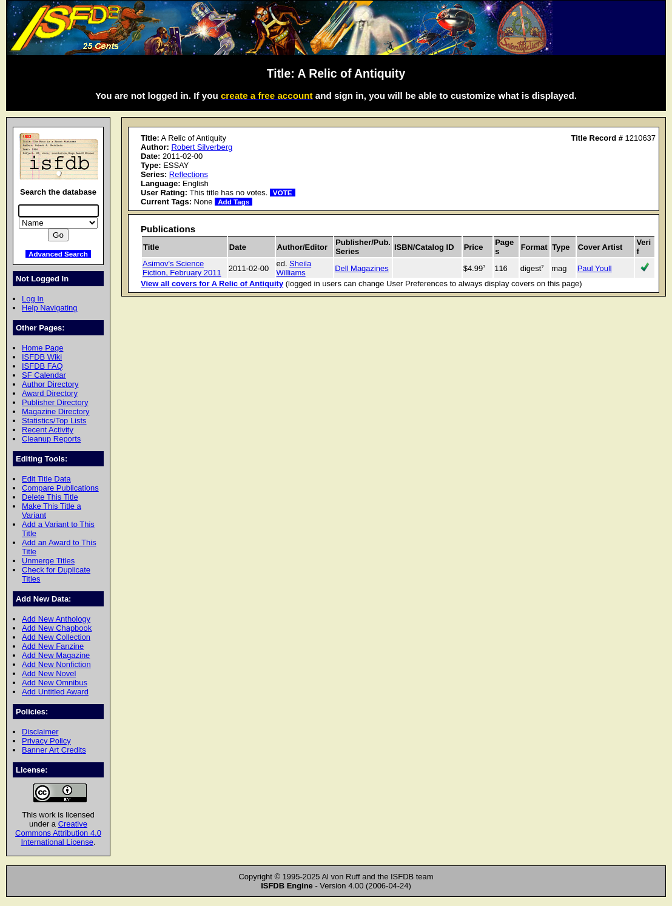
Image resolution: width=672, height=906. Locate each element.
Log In (33, 298)
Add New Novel (49, 673)
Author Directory (50, 384)
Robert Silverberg (201, 147)
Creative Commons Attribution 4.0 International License (58, 833)
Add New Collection (56, 637)
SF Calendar (44, 375)
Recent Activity (47, 429)
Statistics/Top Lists (54, 420)
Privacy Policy (46, 740)
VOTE (282, 192)
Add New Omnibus (54, 682)
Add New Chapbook (57, 628)
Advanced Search (58, 254)
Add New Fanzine (53, 646)
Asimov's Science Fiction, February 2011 (182, 268)
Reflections (188, 174)
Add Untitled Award (55, 691)
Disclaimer (40, 731)
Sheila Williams (294, 268)
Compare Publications (60, 487)
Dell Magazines (362, 268)
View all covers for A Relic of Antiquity (212, 283)
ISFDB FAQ (42, 366)
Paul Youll (594, 268)
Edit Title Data (46, 478)
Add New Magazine (56, 655)
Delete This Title (50, 497)
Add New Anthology (56, 618)
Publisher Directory (55, 402)
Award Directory (50, 393)
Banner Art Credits (54, 749)
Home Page (42, 347)
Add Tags (233, 202)
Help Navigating (49, 307)
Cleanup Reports (51, 438)
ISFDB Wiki (42, 356)
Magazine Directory (56, 411)
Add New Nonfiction (56, 664)
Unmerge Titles (48, 560)
